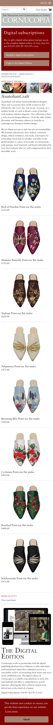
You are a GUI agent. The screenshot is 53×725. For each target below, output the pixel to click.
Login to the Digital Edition (19, 63)
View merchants (8, 600)
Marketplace (9, 74)
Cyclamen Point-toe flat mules (17, 471)
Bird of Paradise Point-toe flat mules (21, 206)
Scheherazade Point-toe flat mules (19, 578)
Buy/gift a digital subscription (20, 55)
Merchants (26, 74)
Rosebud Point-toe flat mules (17, 525)
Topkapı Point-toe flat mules (16, 313)
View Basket (41, 9)
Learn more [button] (11, 711)
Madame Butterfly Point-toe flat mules (22, 259)
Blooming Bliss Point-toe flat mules (20, 418)
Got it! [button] (26, 719)
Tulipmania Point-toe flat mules (18, 366)
